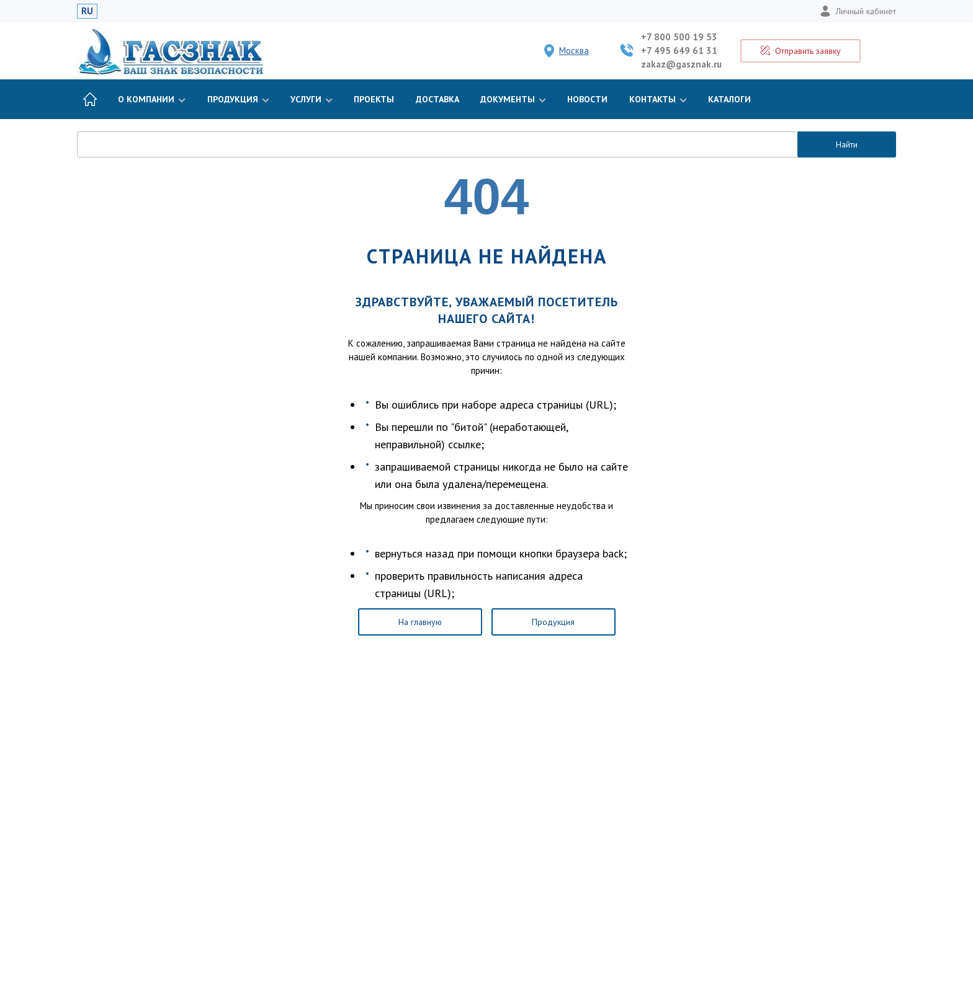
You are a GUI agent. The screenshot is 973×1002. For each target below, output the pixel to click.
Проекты (374, 99)
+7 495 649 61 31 (679, 50)
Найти (847, 144)
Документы (513, 99)
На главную (420, 621)
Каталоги (729, 99)
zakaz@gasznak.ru (681, 64)
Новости (587, 99)
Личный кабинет (858, 11)
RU (87, 11)
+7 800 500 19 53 (679, 37)
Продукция (238, 99)
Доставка (437, 99)
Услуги (311, 99)
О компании (152, 99)
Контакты (658, 99)
